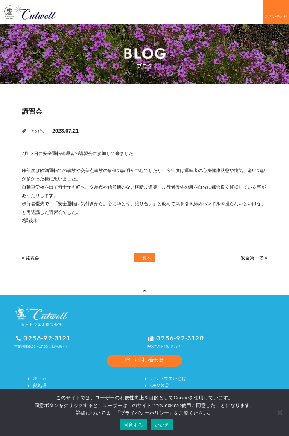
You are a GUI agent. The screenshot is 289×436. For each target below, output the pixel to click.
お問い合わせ (276, 16)
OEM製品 (159, 385)
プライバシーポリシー (144, 413)
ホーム (40, 378)
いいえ (162, 425)
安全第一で (252, 258)
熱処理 (40, 385)
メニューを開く (250, 12)
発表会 (32, 258)
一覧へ (144, 258)
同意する (133, 425)
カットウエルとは (168, 378)
